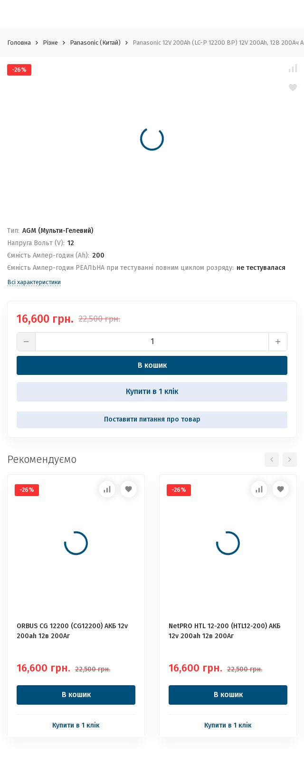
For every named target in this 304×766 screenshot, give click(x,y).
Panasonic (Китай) (95, 42)
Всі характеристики (34, 282)
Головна (19, 42)
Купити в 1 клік (152, 391)
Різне (50, 42)
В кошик (152, 365)
